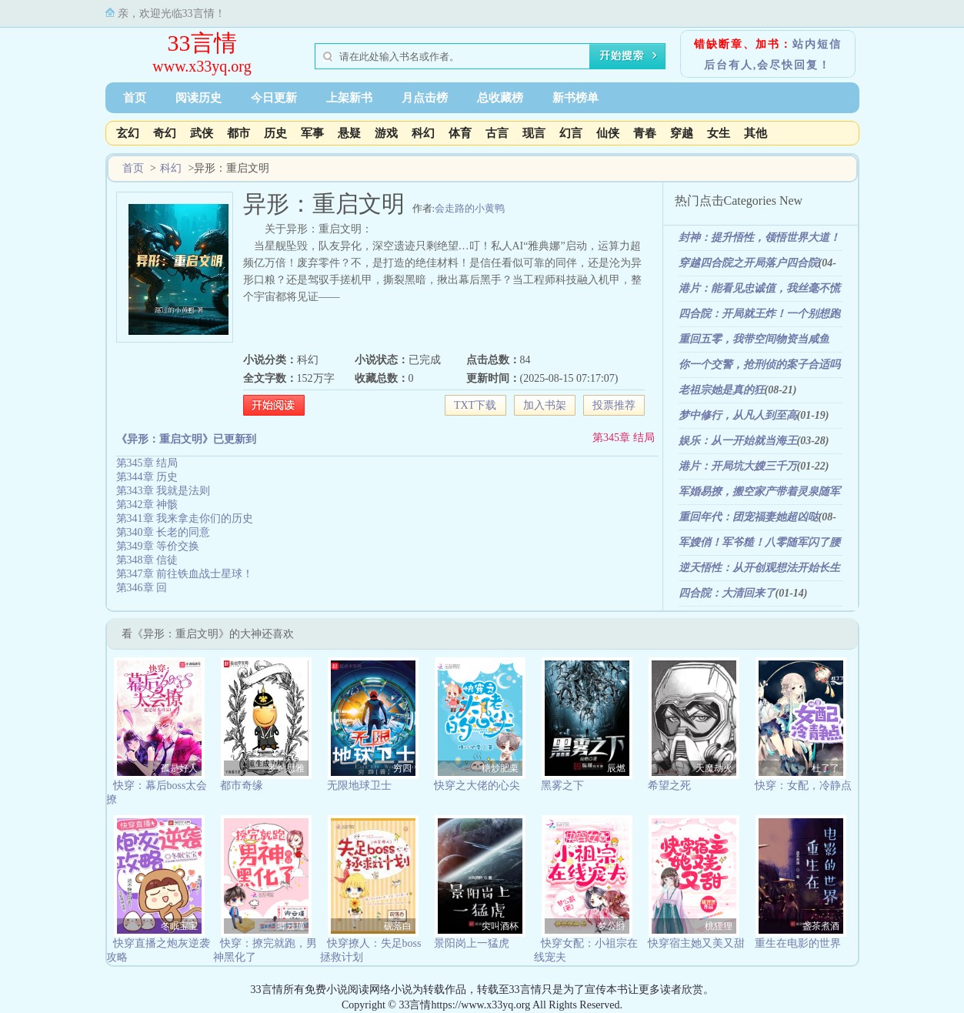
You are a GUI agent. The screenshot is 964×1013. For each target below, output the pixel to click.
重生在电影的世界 (798, 943)
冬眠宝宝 (179, 926)
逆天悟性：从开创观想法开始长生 (759, 567)
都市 (238, 133)
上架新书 (349, 98)
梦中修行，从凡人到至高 (738, 415)
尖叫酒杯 (500, 926)
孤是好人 (179, 768)
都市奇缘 (241, 785)
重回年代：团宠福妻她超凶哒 (749, 517)
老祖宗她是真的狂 (722, 390)
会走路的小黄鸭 (470, 208)
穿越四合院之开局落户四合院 (749, 263)
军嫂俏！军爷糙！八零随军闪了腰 (759, 542)
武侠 (201, 133)
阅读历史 (198, 98)
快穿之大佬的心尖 (477, 785)
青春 (644, 133)
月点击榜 (425, 98)
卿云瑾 (291, 926)
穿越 (681, 133)
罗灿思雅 (286, 768)
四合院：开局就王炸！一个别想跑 (759, 313)
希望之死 (669, 785)
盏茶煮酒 (820, 926)
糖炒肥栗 (500, 768)
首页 (134, 98)
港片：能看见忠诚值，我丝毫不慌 (759, 288)
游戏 (386, 133)
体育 (460, 133)
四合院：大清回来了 (727, 593)
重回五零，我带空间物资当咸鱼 (754, 339)
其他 (755, 133)
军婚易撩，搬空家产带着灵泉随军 (759, 491)
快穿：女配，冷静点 (803, 785)
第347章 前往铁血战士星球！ (185, 574)
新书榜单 (575, 98)
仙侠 (607, 133)
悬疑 (349, 133)
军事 (312, 133)
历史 (275, 133)
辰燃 (616, 768)
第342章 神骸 (147, 504)
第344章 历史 (147, 477)
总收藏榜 (500, 98)
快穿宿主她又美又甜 (696, 943)
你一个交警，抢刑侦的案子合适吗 (759, 364)
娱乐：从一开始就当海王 (738, 440)
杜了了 (825, 768)
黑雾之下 (562, 785)
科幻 (423, 133)
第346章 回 (142, 587)
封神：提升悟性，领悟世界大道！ (759, 237)
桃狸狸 (718, 926)
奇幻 (164, 133)
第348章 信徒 (147, 560)
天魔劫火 (713, 768)
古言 (497, 133)
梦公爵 (611, 926)
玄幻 (127, 133)
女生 (718, 133)
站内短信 (817, 44)
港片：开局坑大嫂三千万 (738, 466)
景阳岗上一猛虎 (471, 943)
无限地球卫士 (359, 785)
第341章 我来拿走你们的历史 (185, 518)
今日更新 (274, 98)
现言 (533, 133)
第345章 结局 (623, 437)
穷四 (402, 768)
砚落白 (398, 926)
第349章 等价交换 (158, 546)
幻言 (570, 133)
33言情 (202, 42)
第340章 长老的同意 (163, 532)
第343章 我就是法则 (163, 490)
